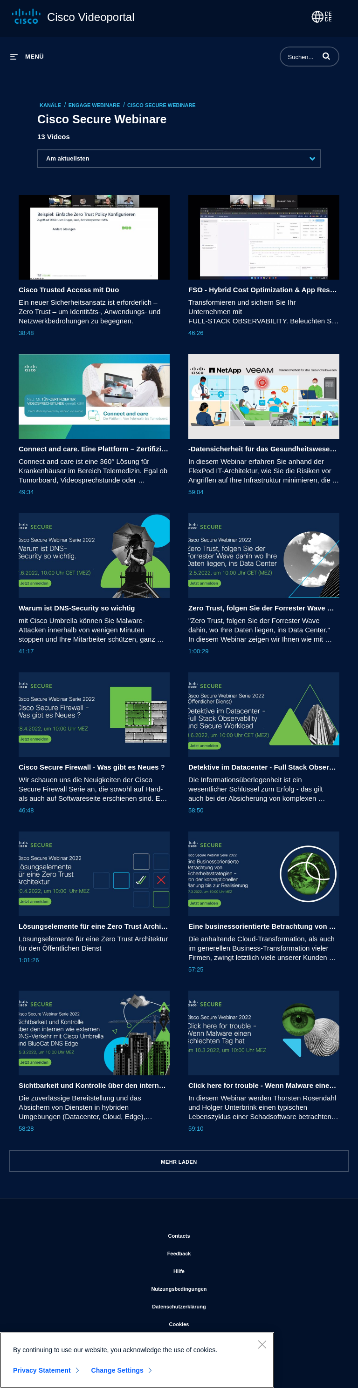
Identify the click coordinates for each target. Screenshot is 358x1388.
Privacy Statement (42, 1375)
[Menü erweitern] (27, 56)
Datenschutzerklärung (217, 1304)
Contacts (217, 1234)
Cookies (217, 1322)
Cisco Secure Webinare (161, 105)
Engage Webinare (94, 105)
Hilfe (217, 1269)
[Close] (262, 1349)
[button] (326, 55)
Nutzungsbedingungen (217, 1287)
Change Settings (117, 1375)
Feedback (217, 1251)
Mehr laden (179, 1162)
